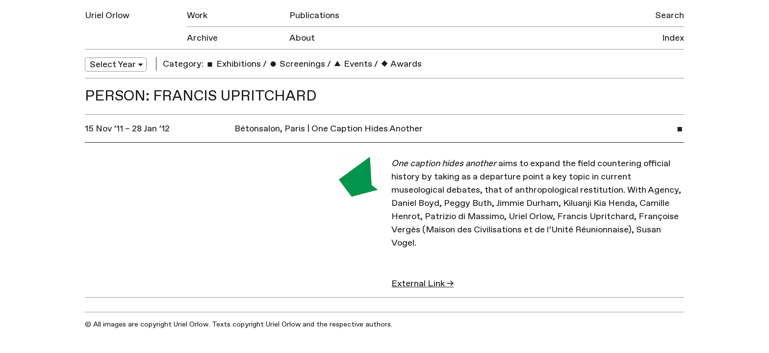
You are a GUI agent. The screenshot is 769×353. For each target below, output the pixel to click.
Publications (314, 15)
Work (197, 15)
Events (352, 64)
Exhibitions (233, 64)
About (302, 38)
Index (673, 38)
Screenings (297, 64)
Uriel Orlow (107, 15)
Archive (202, 38)
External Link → (422, 283)
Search (669, 15)
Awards (401, 64)
